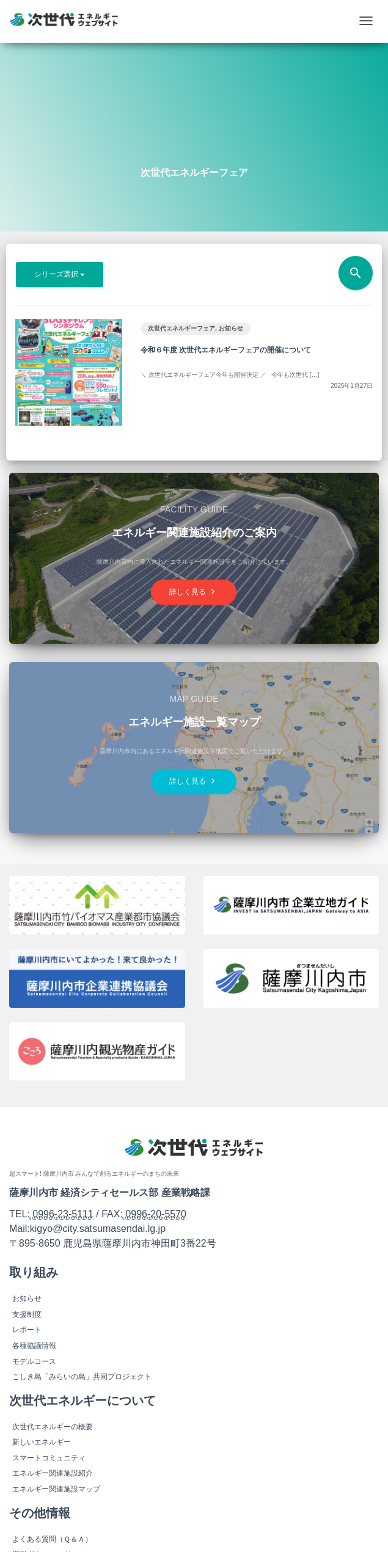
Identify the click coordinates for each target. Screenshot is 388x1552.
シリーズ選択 (59, 274)
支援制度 (27, 1314)
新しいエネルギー (41, 1442)
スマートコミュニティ (49, 1458)
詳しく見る (193, 591)
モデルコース (34, 1361)
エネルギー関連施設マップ (56, 1489)
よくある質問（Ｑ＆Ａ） (52, 1539)
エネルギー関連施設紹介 (52, 1473)
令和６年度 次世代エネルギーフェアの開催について (226, 350)
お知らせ (231, 328)
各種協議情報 (34, 1345)
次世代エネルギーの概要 (52, 1427)
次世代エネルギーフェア (181, 328)
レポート (27, 1329)
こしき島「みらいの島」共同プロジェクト (82, 1376)
